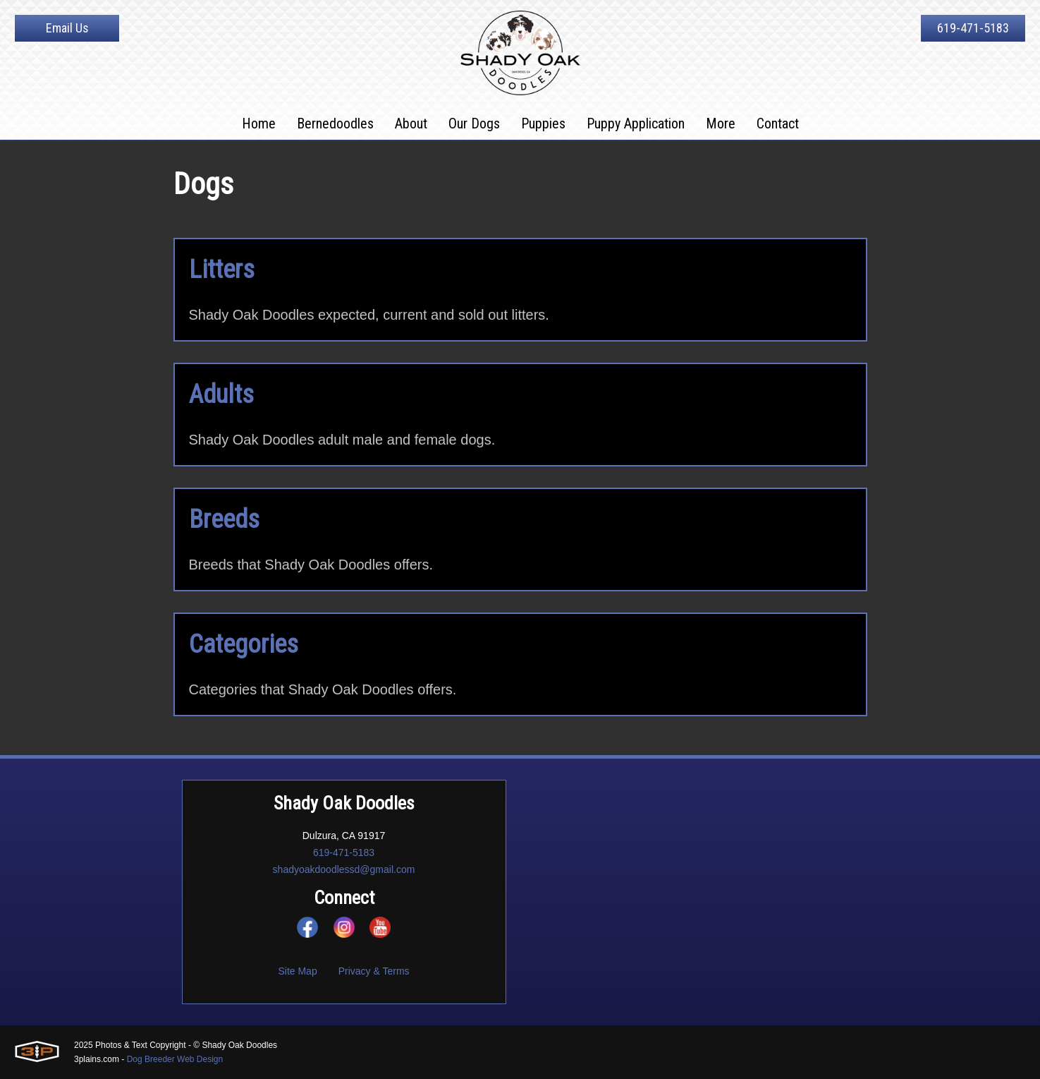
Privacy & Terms (374, 971)
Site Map (297, 971)
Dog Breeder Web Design (175, 1059)
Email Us (67, 27)
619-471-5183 (973, 27)
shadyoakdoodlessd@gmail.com (344, 869)
